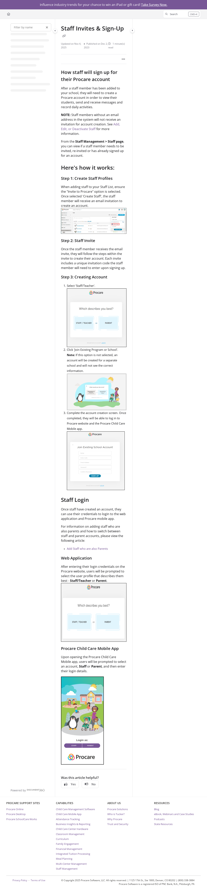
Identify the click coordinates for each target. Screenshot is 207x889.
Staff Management (67, 868)
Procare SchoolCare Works (21, 819)
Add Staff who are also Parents (87, 549)
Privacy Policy (20, 880)
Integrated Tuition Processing (73, 854)
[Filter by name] (31, 27)
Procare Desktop (16, 814)
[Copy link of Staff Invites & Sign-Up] (64, 36)
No (90, 784)
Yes (70, 784)
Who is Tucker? (116, 814)
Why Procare (114, 819)
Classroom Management (70, 834)
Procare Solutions (117, 809)
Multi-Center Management (71, 864)
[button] (182, 14)
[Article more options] (123, 59)
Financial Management (69, 849)
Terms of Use (38, 880)
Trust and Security (117, 824)
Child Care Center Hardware (72, 829)
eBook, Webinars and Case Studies (174, 814)
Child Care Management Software (75, 809)
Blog (156, 809)
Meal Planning (64, 858)
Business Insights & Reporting (73, 824)
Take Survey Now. (154, 5)
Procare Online (14, 809)
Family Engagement (67, 844)
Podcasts (159, 819)
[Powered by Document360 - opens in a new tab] (28, 790)
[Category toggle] (55, 30)
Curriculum (62, 839)
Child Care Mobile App (69, 814)
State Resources (163, 824)
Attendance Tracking (68, 819)
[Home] (8, 14)
